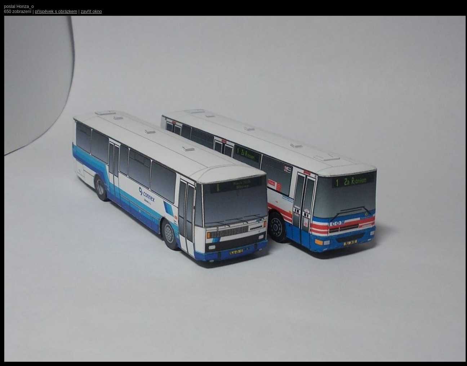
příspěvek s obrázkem (56, 11)
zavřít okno (91, 11)
